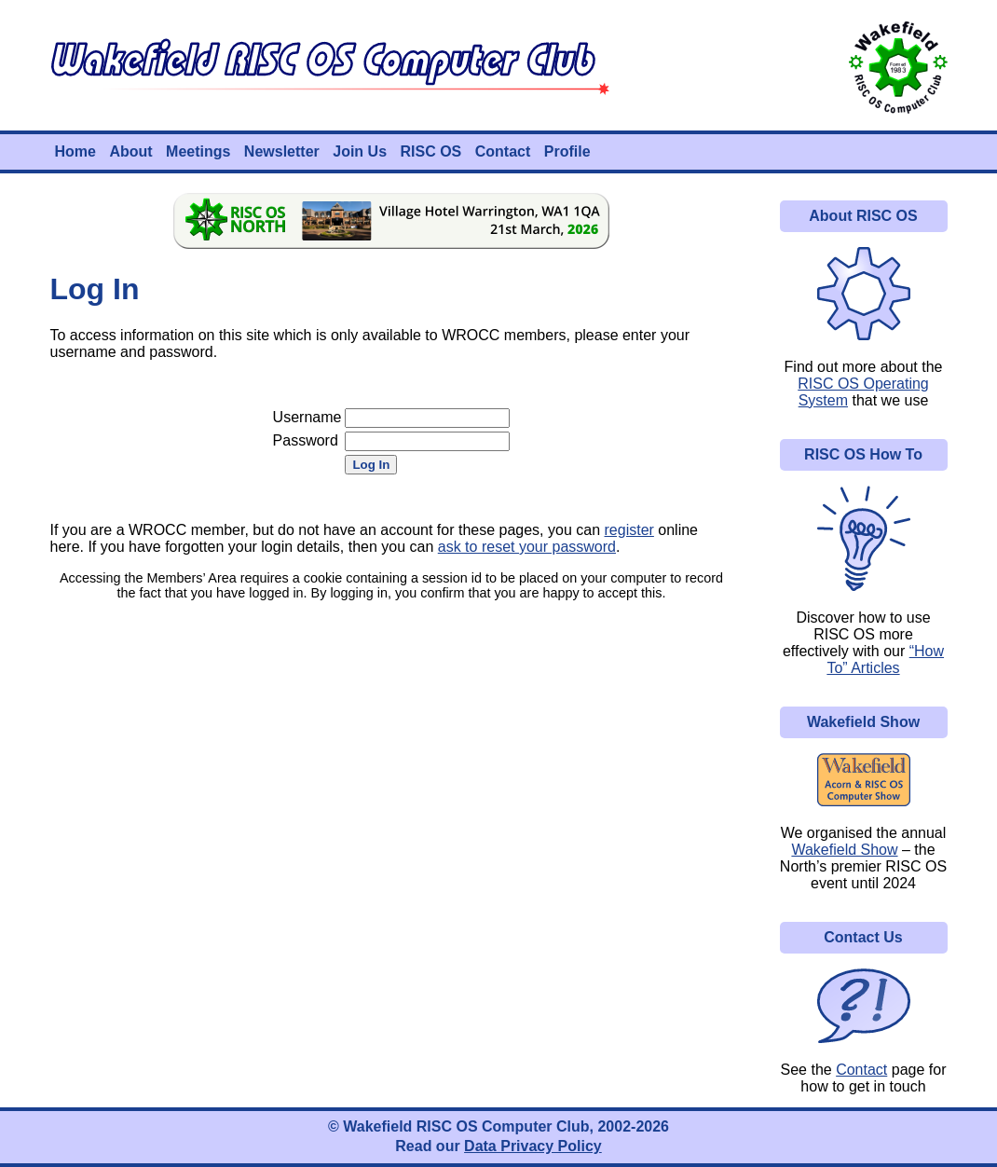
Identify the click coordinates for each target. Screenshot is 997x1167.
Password (305, 440)
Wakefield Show (844, 850)
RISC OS (430, 151)
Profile (567, 151)
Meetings (198, 151)
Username (307, 417)
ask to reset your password (527, 547)
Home (75, 151)
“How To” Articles (885, 659)
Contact (503, 151)
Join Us (360, 151)
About (130, 151)
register (629, 530)
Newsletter (282, 151)
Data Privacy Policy (533, 1146)
